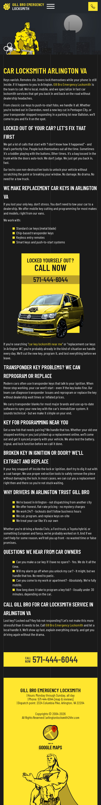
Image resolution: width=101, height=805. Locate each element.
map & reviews (63, 699)
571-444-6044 (50, 279)
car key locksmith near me (45, 344)
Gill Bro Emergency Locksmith (72, 84)
